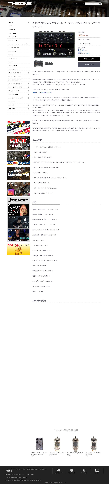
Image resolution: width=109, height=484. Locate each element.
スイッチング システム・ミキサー (16, 80)
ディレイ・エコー (12, 58)
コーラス (10, 54)
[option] (54, 44)
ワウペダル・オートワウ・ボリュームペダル (18, 44)
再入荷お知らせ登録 (89, 59)
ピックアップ (11, 101)
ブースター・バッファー (14, 47)
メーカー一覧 (11, 105)
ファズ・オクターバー (13, 40)
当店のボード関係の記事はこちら (42, 92)
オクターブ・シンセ (13, 65)
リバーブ (10, 62)
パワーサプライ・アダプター (15, 76)
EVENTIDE (87, 44)
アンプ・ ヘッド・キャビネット (15, 87)
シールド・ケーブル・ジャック (15, 83)
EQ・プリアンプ (12, 29)
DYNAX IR (11, 22)
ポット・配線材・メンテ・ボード (16, 98)
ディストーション (12, 33)
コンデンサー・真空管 (13, 94)
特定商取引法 (16, 474)
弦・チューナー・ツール (14, 90)
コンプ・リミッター (13, 51)
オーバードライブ (12, 36)
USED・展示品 (12, 108)
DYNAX (10, 26)
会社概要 (9, 474)
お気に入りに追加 (89, 64)
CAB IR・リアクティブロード (15, 72)
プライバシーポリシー (27, 474)
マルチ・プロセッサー (13, 69)
